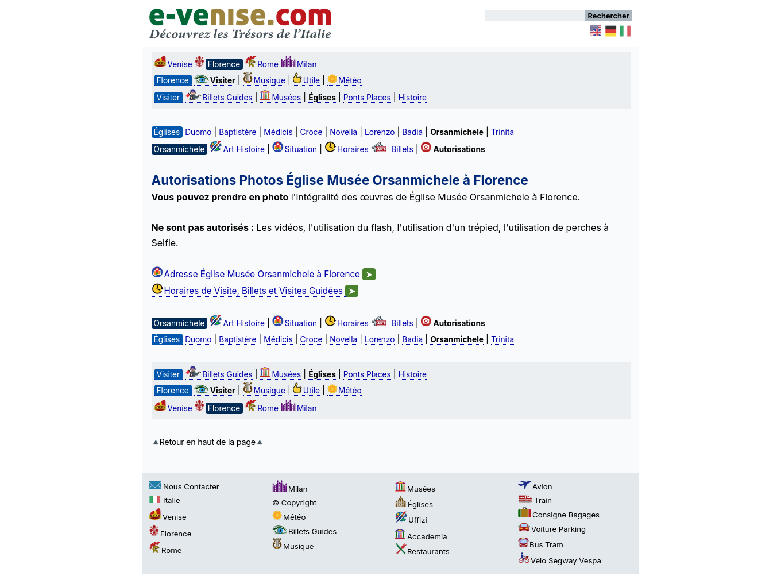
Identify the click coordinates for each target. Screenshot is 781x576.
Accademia (421, 536)
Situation (294, 149)
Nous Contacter (184, 486)
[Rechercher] (535, 15)
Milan (299, 64)
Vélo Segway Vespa (559, 560)
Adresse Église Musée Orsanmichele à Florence (264, 274)
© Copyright (294, 502)
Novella (343, 132)
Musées (280, 97)
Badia (412, 132)
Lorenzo (380, 132)
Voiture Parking (552, 529)
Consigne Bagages (559, 514)
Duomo (198, 132)
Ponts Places (367, 97)
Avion (535, 486)
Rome (262, 64)
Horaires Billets (368, 149)
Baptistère (237, 132)
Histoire (413, 97)
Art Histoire (237, 149)
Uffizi (411, 519)
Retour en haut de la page (208, 442)
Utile (306, 80)
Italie (164, 500)
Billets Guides (218, 97)
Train (535, 500)
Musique (264, 80)
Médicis (278, 132)
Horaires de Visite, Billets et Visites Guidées (255, 291)
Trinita (502, 132)
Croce (311, 132)
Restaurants (422, 551)
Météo (344, 80)
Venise (173, 64)
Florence (170, 533)
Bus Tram (540, 544)
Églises (414, 504)
